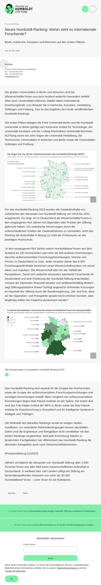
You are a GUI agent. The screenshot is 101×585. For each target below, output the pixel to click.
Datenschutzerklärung (67, 568)
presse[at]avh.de (11, 76)
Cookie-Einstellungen (15, 571)
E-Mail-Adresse (29, 544)
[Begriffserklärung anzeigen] (93, 200)
